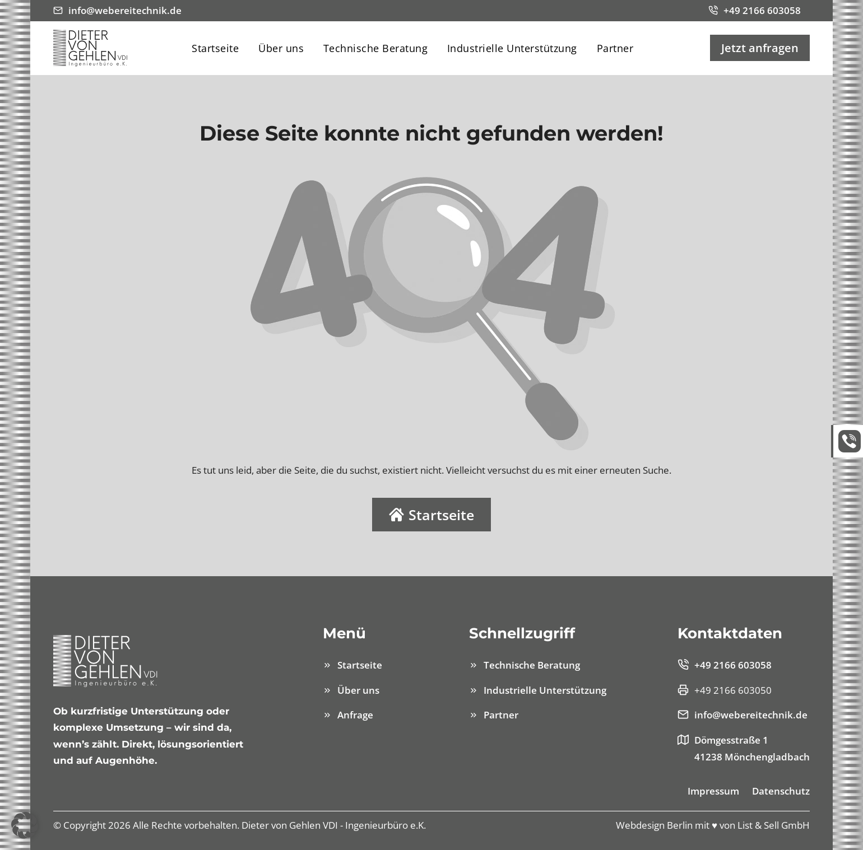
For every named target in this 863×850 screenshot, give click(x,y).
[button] (24, 825)
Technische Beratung (375, 48)
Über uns (281, 48)
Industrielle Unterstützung (512, 48)
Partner (615, 48)
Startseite (215, 48)
